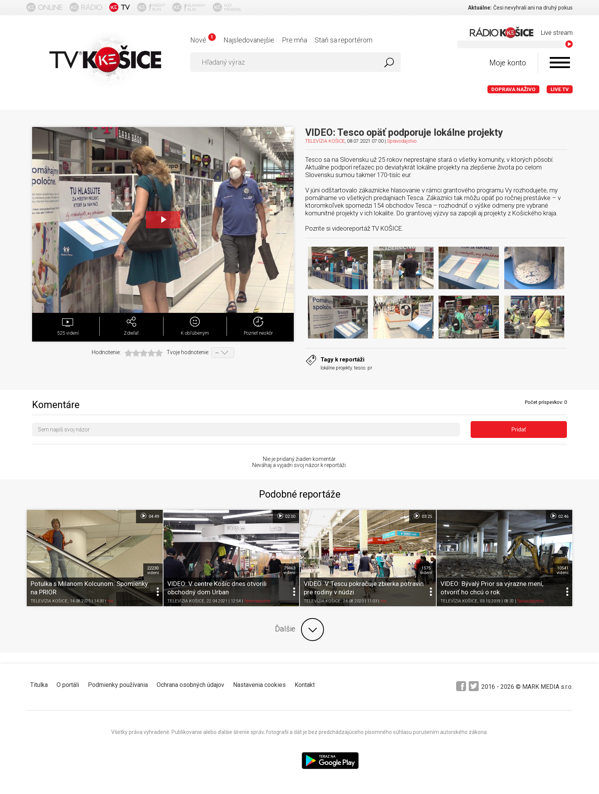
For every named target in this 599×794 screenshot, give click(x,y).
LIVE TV (559, 89)
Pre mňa (294, 40)
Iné (110, 601)
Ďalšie (299, 629)
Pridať (519, 429)
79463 (289, 570)
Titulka (39, 684)
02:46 (559, 516)
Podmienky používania (118, 684)
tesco (359, 368)
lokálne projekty (336, 368)
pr (369, 368)
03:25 (422, 516)
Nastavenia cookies (259, 684)
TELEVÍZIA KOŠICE (325, 141)
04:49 (149, 516)
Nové (203, 40)
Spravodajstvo (401, 141)
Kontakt (305, 684)
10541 (562, 570)
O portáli (68, 684)
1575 (426, 570)
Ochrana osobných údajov (190, 684)
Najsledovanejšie (248, 40)
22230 (153, 570)
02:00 (286, 516)
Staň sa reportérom (343, 40)
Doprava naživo (513, 89)
